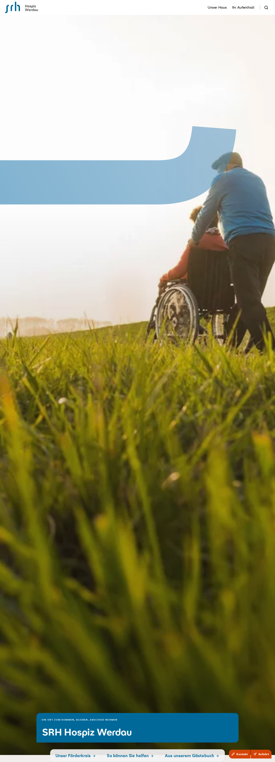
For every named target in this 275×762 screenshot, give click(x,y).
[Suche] (266, 7)
